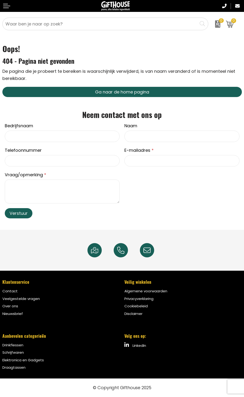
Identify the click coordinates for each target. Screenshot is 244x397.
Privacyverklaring (138, 298)
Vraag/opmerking (25, 175)
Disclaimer (133, 313)
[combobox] (100, 24)
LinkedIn (135, 345)
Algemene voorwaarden (145, 291)
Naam (130, 126)
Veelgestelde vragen (21, 298)
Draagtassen (13, 367)
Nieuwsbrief (12, 313)
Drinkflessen (12, 345)
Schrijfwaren (13, 352)
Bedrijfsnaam (19, 126)
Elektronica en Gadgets (23, 360)
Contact (10, 291)
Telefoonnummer (23, 150)
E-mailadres (139, 150)
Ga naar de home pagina (122, 92)
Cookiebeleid (136, 306)
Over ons (10, 306)
